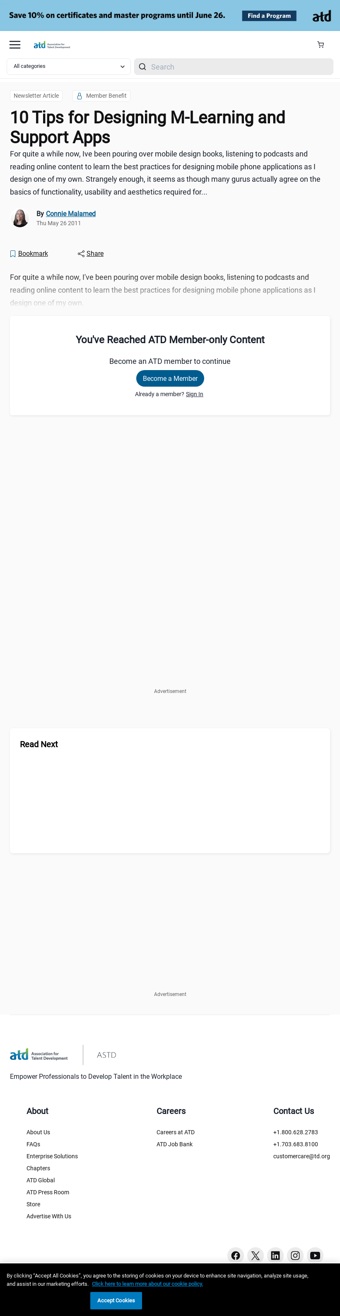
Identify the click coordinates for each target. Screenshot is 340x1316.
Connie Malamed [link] (71, 214)
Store (33, 1204)
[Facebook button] (235, 1255)
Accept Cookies (116, 1300)
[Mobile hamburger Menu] (15, 44)
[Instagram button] (295, 1255)
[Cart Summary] (323, 44)
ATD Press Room (48, 1192)
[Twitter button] (255, 1255)
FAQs (33, 1144)
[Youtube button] (315, 1255)
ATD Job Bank (175, 1144)
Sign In (194, 394)
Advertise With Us (49, 1216)
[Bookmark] (28, 254)
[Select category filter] (69, 66)
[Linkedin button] (275, 1255)
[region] (170, 1289)
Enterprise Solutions (52, 1156)
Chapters (38, 1168)
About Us (38, 1132)
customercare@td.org (301, 1156)
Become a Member (170, 379)
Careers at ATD (176, 1132)
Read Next (39, 744)
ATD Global (41, 1180)
